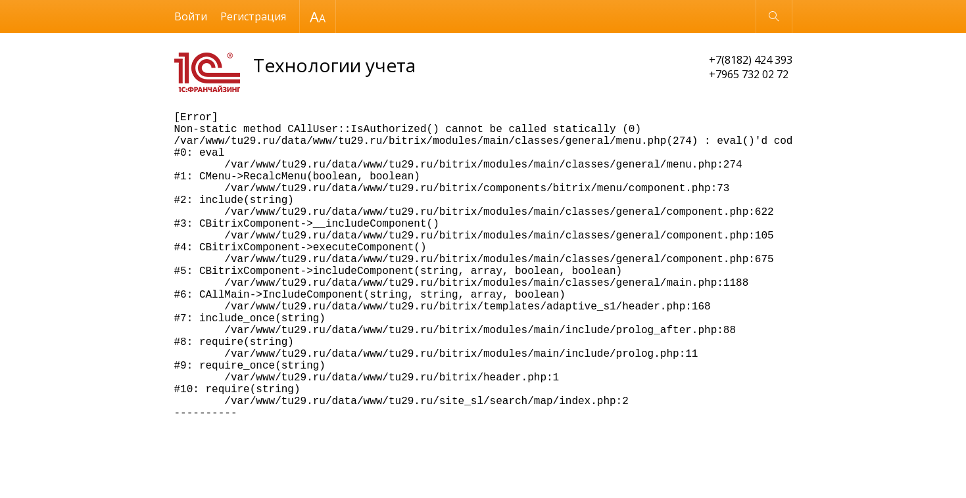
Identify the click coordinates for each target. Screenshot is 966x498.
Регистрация (253, 16)
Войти (190, 16)
